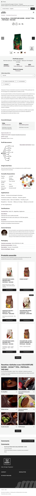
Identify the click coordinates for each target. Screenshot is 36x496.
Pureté (6, 136)
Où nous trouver (6, 475)
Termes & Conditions (5, 492)
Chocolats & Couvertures (11, 15)
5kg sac (12, 249)
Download (27, 188)
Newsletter (22, 472)
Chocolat (3, 15)
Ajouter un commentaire (28, 440)
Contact (3, 472)
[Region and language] (15, 8)
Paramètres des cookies (6, 493)
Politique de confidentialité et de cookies (18, 492)
